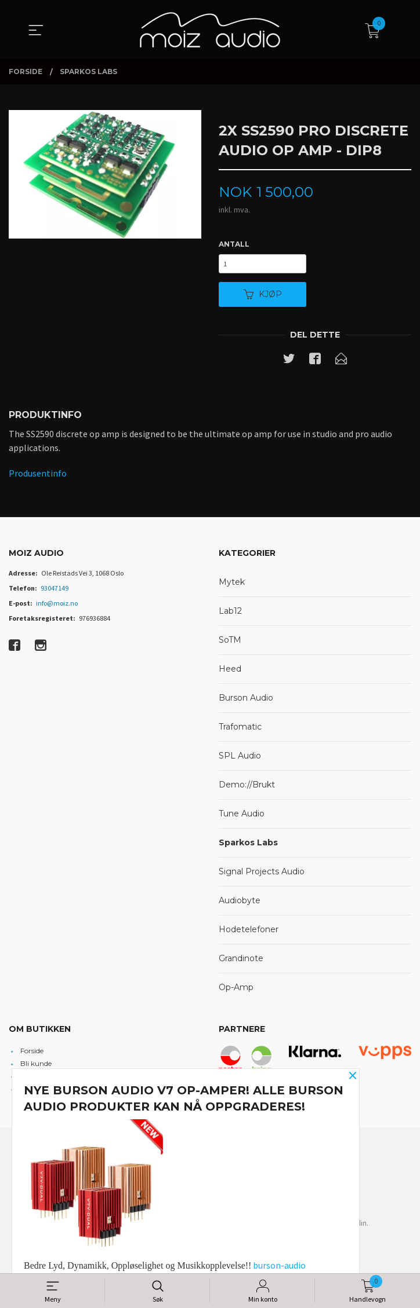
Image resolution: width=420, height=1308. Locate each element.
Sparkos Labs (248, 846)
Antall (234, 244)
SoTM (230, 644)
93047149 (54, 592)
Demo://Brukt (247, 788)
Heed (230, 673)
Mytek (232, 586)
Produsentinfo (38, 476)
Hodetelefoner (248, 933)
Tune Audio (242, 817)
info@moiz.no (57, 607)
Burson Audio (246, 702)
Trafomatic (240, 731)
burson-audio (279, 1265)
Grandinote (241, 962)
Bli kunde (36, 1066)
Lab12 (230, 615)
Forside (32, 1054)
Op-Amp (236, 991)
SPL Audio (240, 759)
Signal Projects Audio (262, 875)
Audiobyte (239, 904)
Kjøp (263, 297)
